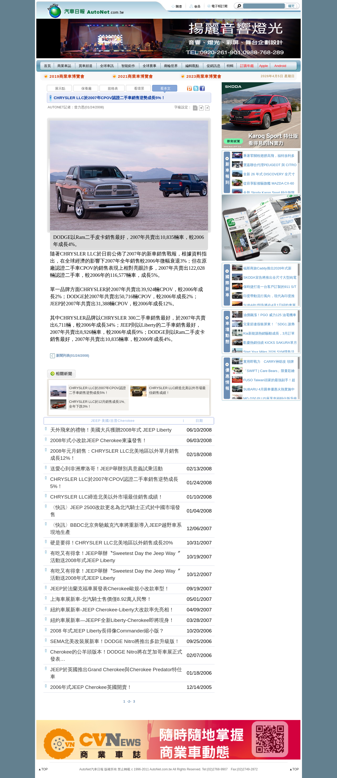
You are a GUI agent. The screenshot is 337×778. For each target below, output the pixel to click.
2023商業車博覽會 (203, 76)
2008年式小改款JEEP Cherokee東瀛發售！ (98, 440)
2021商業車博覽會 (135, 76)
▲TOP (43, 769)
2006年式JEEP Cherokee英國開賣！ (91, 687)
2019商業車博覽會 (67, 76)
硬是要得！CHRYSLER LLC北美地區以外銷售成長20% (111, 542)
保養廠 (86, 88)
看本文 (165, 88)
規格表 (113, 88)
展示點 (60, 88)
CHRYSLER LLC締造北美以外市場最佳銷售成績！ (106, 497)
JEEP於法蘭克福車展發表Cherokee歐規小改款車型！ (110, 588)
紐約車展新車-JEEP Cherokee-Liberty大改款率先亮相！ (112, 609)
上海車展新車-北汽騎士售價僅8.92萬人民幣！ (101, 599)
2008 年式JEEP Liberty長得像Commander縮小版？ (107, 631)
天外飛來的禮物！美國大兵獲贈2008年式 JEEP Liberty (111, 430)
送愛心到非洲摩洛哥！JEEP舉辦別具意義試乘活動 (106, 468)
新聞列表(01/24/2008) (69, 355)
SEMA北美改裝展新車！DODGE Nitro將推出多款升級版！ (115, 641)
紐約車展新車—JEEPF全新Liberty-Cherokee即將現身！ (112, 620)
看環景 (139, 88)
